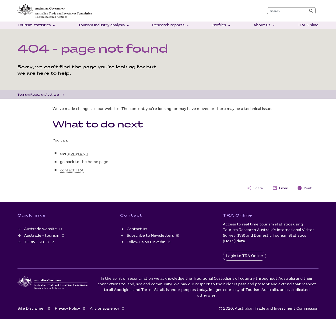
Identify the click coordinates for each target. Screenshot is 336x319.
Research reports (171, 25)
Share (255, 188)
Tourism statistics (37, 25)
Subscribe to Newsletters (151, 236)
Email (280, 188)
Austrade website (41, 229)
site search (77, 154)
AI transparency (105, 309)
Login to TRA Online (244, 256)
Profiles (221, 25)
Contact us (137, 229)
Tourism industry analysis (104, 25)
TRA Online (308, 25)
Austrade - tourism (42, 236)
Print (304, 188)
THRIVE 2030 (37, 242)
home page (98, 162)
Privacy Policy (68, 309)
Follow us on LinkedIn (146, 242)
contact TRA (72, 170)
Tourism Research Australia (38, 94)
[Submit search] (311, 10)
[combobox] (287, 10)
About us (264, 25)
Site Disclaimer (32, 309)
